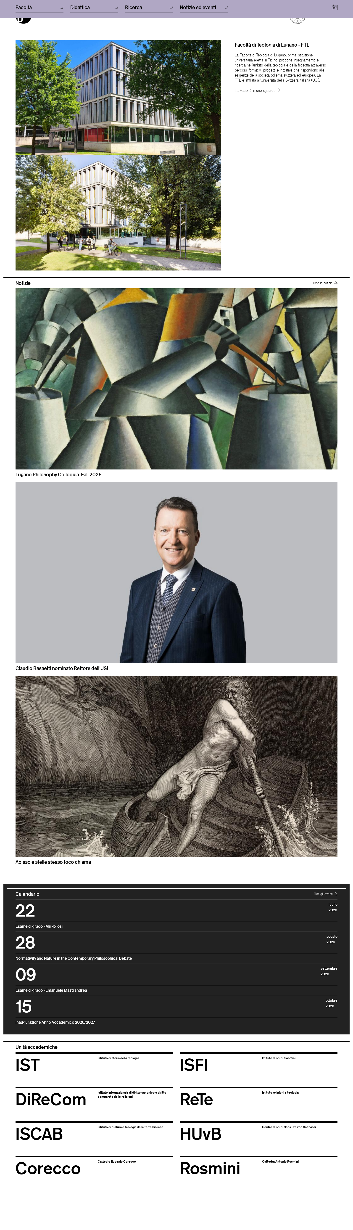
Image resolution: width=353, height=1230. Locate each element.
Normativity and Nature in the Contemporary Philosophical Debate (74, 982)
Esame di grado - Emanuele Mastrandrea (51, 1014)
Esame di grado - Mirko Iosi (39, 950)
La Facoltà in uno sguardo (257, 114)
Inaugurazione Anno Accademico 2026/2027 (55, 1046)
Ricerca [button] (149, 47)
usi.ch (238, 15)
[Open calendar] (334, 48)
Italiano (185, 10)
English (185, 15)
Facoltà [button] (39, 47)
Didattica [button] (94, 47)
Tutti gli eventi (325, 918)
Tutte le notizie (324, 307)
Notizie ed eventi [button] (204, 47)
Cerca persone (245, 10)
